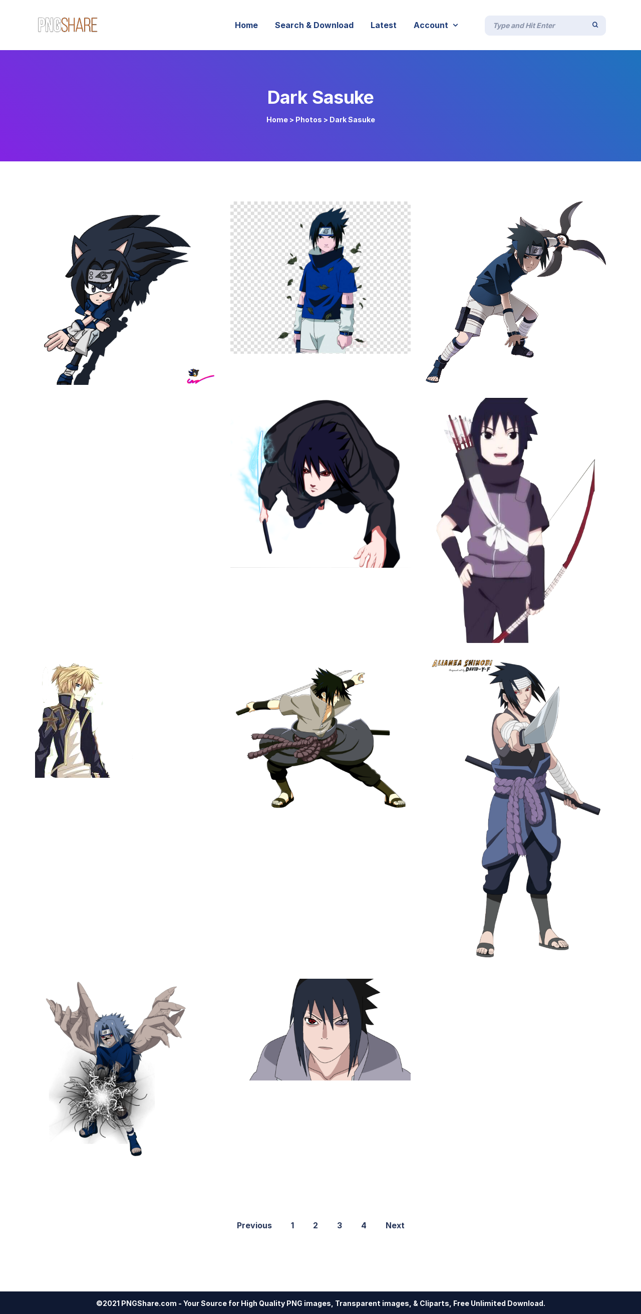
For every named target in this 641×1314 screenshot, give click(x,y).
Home (277, 119)
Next (395, 1225)
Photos (308, 119)
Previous (254, 1225)
